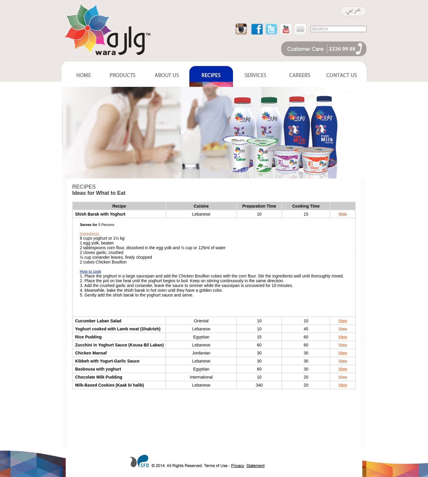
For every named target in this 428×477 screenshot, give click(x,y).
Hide (343, 214)
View (343, 320)
